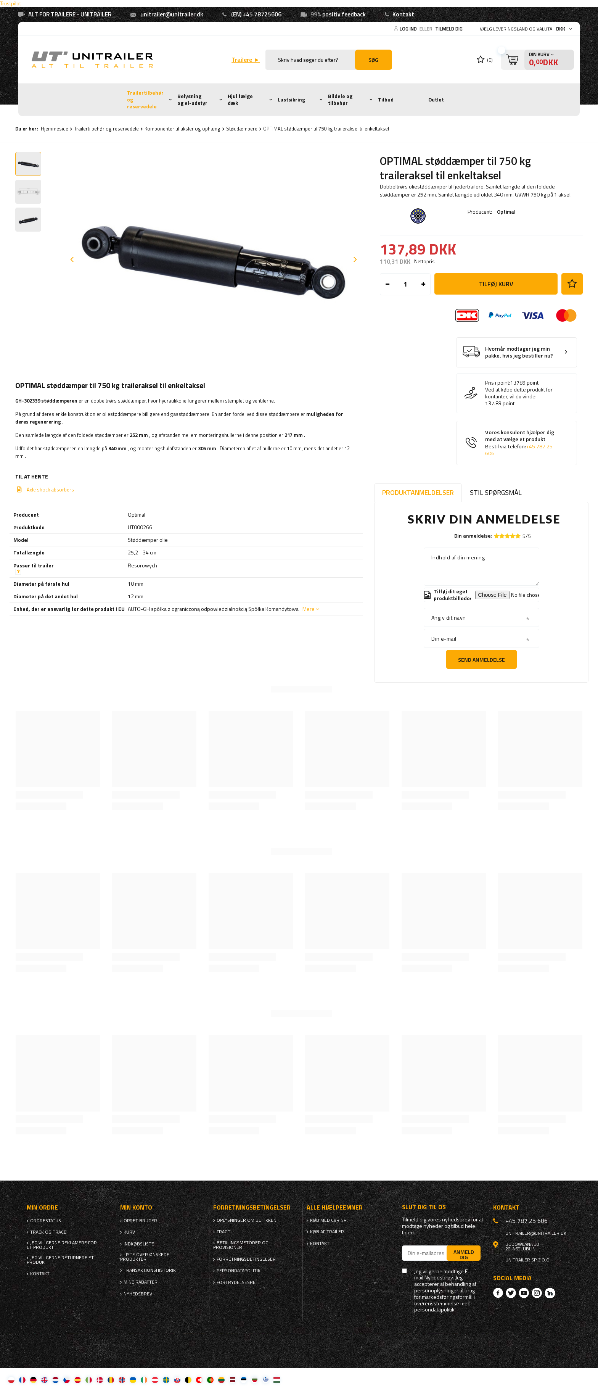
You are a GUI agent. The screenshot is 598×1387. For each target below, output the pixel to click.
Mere (308, 609)
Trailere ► (245, 60)
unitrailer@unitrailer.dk (171, 14)
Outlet (436, 99)
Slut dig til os (424, 1207)
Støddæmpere (241, 128)
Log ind (409, 28)
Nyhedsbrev (138, 1294)
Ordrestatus (45, 1220)
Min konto (136, 1207)
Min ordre (42, 1207)
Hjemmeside (54, 128)
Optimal (506, 212)
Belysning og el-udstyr (192, 99)
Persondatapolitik (238, 1270)
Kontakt (403, 14)
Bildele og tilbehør (340, 99)
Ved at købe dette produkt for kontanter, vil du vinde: (519, 393)
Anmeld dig (463, 1254)
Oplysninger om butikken (246, 1220)
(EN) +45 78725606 (256, 14)
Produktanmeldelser (418, 492)
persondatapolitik (434, 1309)
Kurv (129, 1232)
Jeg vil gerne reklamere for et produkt (62, 1245)
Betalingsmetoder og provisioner (240, 1245)
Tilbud (386, 99)
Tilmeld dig (449, 28)
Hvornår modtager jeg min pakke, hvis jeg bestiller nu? (519, 352)
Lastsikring (291, 99)
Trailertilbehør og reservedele (145, 99)
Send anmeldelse (481, 660)
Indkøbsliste (139, 1244)
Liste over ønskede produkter (144, 1256)
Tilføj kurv (496, 283)
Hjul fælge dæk (240, 99)
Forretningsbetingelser (246, 1259)
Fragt (223, 1231)
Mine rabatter (141, 1282)
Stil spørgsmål (496, 492)
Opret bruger (140, 1220)
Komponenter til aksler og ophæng (182, 128)
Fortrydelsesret (237, 1282)
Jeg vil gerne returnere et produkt (60, 1260)
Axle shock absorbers (50, 489)
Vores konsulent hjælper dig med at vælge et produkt (519, 443)
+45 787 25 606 (526, 1221)
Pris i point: (497, 382)
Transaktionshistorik (150, 1270)
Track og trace (48, 1232)
